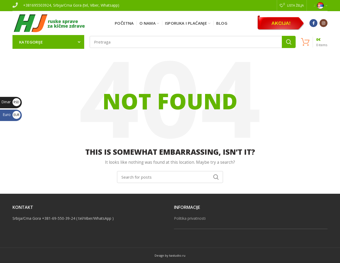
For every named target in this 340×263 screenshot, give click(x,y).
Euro (11, 114)
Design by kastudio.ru (170, 255)
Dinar (10, 101)
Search (289, 42)
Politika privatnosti (190, 218)
